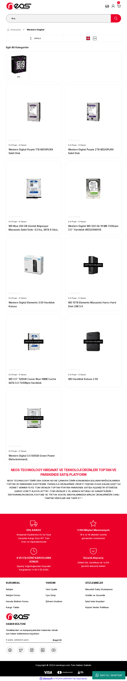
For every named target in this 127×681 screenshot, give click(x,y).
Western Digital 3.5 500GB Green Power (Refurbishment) (32, 457)
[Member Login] (113, 6)
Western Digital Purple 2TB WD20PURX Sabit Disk (91, 151)
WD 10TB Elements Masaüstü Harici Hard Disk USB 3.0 (92, 304)
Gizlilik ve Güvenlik (95, 595)
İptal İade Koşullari (95, 601)
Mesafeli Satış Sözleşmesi (99, 589)
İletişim (9, 589)
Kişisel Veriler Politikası (97, 607)
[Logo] (19, 6)
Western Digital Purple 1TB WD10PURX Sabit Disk (31, 151)
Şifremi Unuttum (54, 601)
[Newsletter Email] (34, 640)
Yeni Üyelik (51, 589)
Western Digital (35, 29)
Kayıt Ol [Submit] (57, 640)
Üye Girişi (51, 595)
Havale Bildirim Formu (17, 601)
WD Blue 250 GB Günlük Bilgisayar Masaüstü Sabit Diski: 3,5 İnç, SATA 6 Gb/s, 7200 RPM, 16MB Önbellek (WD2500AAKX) (33, 228)
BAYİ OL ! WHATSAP (109, 675)
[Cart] (119, 6)
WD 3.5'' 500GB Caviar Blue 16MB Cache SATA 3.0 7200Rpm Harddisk (32, 381)
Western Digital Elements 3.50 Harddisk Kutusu (32, 304)
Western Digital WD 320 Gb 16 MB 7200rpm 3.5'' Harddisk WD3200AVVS (93, 228)
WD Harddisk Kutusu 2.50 (83, 379)
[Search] (63, 18)
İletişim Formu (13, 595)
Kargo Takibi (12, 607)
